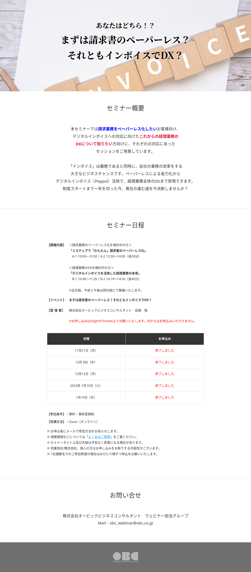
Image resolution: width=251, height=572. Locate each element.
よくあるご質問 (99, 437)
